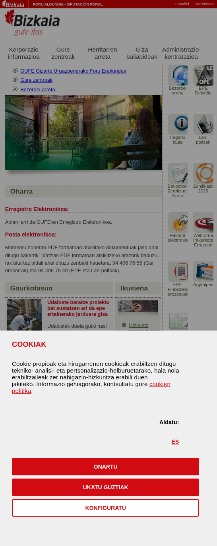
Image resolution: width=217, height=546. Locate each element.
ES (175, 441)
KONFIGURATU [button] (105, 508)
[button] (105, 466)
